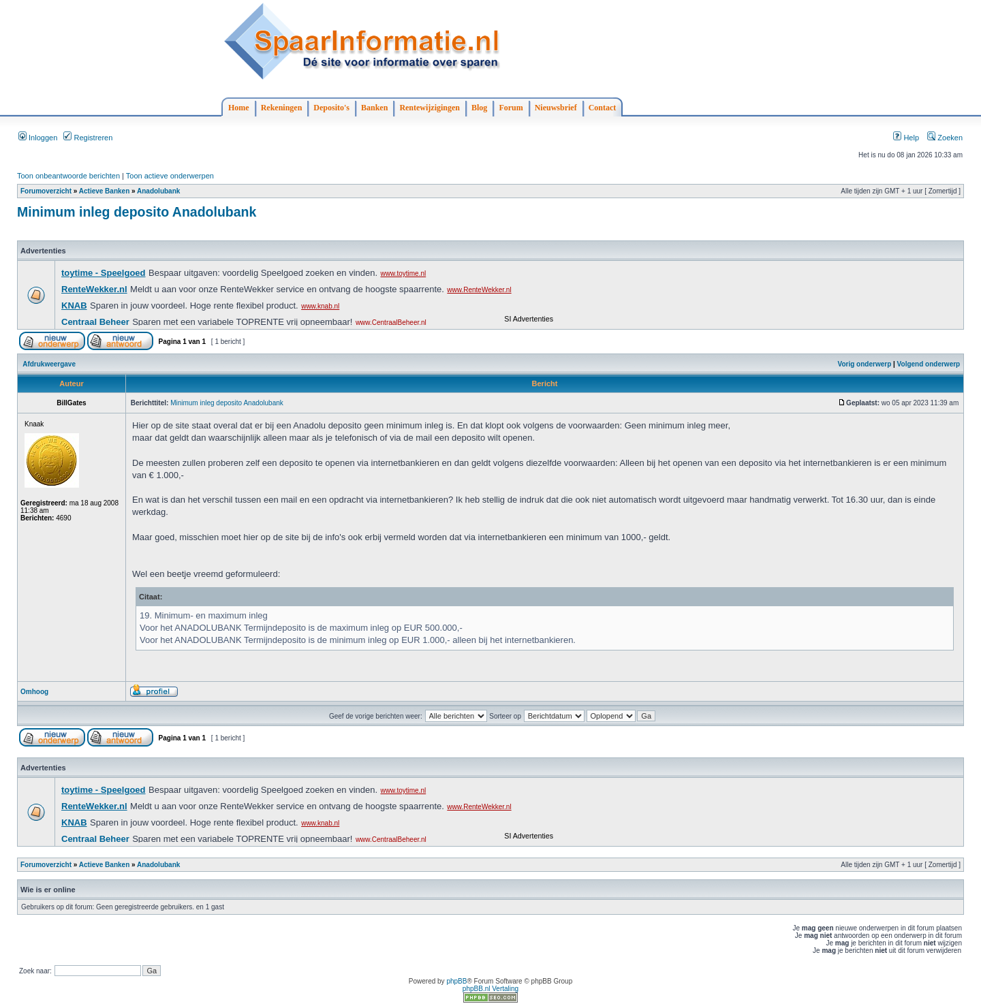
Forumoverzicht (46, 191)
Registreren (87, 138)
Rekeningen (281, 107)
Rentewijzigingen (429, 107)
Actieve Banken (104, 191)
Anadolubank (158, 191)
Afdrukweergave (49, 364)
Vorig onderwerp (865, 364)
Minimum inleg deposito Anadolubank (136, 211)
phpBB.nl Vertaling (490, 988)
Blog (479, 107)
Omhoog (34, 691)
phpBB (456, 981)
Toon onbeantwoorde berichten (68, 176)
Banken (374, 107)
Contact (603, 107)
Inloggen (37, 138)
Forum (511, 107)
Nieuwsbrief (556, 107)
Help (906, 138)
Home (238, 107)
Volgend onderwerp (929, 364)
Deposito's (331, 107)
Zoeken (945, 138)
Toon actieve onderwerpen (170, 176)
